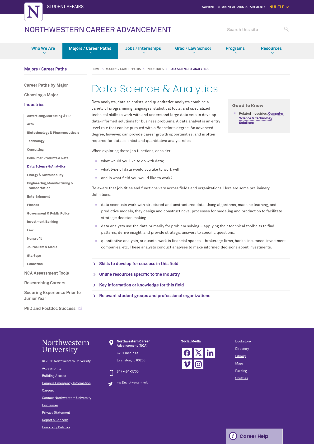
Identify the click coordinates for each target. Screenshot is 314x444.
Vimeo (187, 364)
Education (35, 264)
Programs (235, 50)
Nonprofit (34, 238)
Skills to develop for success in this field (138, 264)
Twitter (198, 353)
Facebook (187, 353)
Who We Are (43, 50)
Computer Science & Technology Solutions (261, 118)
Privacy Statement (56, 412)
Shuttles (241, 378)
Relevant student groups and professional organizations (154, 296)
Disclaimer (50, 405)
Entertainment (38, 196)
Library (240, 356)
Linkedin (210, 353)
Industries (34, 105)
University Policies (56, 427)
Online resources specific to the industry (139, 274)
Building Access (54, 376)
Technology (35, 141)
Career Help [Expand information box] (253, 436)
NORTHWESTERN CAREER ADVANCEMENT (97, 30)
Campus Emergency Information (66, 383)
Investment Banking (42, 222)
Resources (271, 50)
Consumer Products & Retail (48, 158)
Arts (30, 124)
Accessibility (51, 368)
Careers (48, 390)
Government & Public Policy (48, 213)
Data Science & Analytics (46, 166)
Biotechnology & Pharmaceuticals (53, 133)
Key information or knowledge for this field (141, 285)
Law (30, 230)
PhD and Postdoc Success (50, 309)
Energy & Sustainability (45, 175)
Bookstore (243, 341)
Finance (33, 205)
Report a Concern (55, 420)
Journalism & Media (42, 247)
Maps (239, 363)
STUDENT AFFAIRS (65, 7)
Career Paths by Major (46, 85)
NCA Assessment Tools (46, 273)
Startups (34, 255)
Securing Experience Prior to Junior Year (52, 296)
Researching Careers (44, 283)
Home (96, 69)
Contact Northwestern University (66, 398)
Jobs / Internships (143, 50)
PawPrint (208, 7)
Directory (242, 349)
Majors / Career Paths (90, 50)
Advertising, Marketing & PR (48, 116)
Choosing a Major (41, 95)
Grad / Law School (193, 50)
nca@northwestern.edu (132, 382)
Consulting (35, 149)
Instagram (198, 364)
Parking (241, 371)
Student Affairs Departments (242, 7)
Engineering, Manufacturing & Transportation (50, 186)
